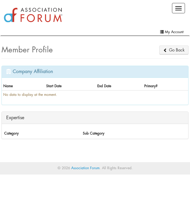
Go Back (174, 50)
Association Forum (85, 168)
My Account (171, 32)
